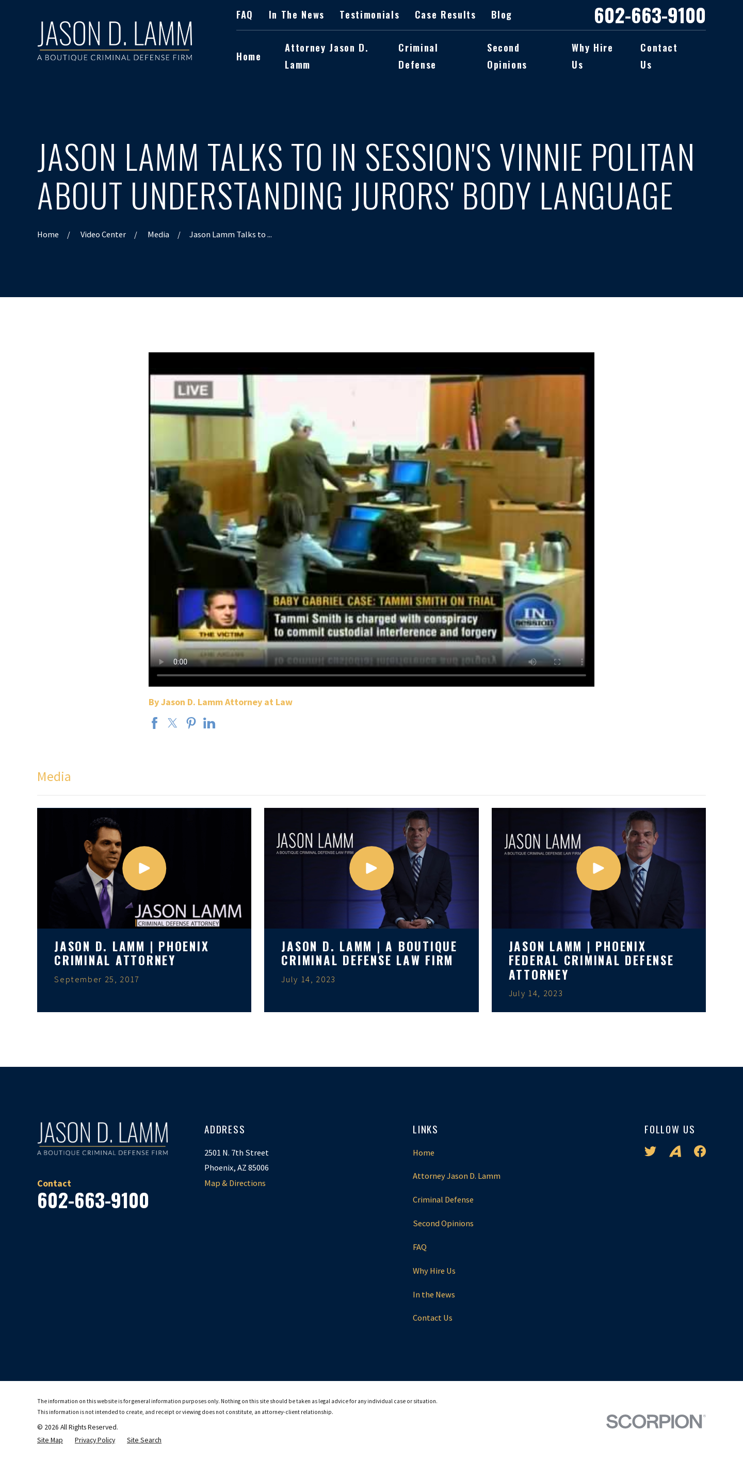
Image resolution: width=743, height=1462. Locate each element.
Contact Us (433, 1317)
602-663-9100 (650, 15)
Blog (501, 14)
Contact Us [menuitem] (659, 55)
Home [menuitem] (249, 56)
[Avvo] (675, 1151)
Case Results (445, 14)
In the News (297, 14)
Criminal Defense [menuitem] (418, 55)
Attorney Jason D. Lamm (456, 1176)
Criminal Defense (443, 1199)
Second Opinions (443, 1223)
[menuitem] (50, 1440)
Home (423, 1152)
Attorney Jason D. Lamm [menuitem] (326, 55)
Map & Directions (235, 1183)
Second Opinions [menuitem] (507, 55)
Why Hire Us (434, 1270)
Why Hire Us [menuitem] (592, 55)
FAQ (244, 14)
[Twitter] (650, 1151)
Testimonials (369, 14)
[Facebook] (700, 1151)
